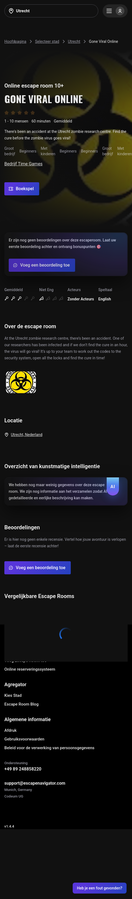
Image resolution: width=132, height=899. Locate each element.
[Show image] (21, 382)
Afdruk (10, 730)
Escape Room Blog (21, 704)
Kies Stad (13, 695)
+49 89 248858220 (22, 769)
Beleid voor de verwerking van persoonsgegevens (49, 747)
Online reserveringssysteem (29, 669)
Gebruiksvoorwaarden (24, 739)
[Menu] (115, 10)
